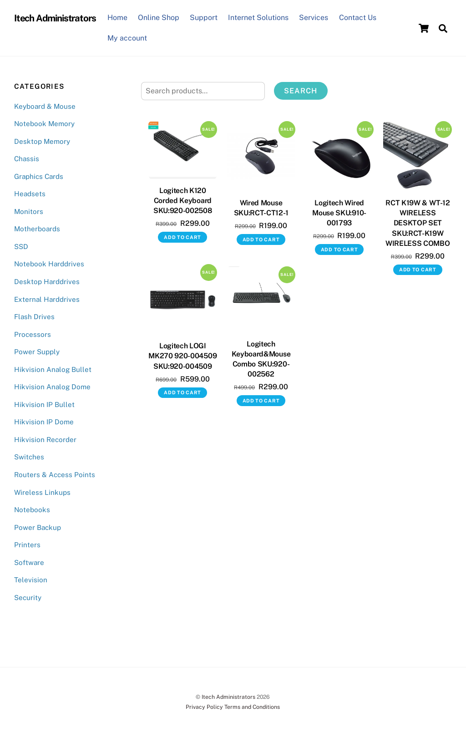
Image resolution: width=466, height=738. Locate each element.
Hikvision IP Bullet (44, 404)
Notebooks (32, 510)
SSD (21, 246)
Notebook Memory (44, 123)
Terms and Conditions (252, 706)
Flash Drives (34, 317)
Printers (27, 545)
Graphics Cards (38, 176)
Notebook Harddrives (49, 264)
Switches (29, 457)
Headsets (30, 194)
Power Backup (37, 527)
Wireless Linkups (42, 492)
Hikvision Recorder (45, 439)
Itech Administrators (228, 696)
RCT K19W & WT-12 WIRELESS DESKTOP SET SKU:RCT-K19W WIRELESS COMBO (417, 223)
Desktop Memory (42, 141)
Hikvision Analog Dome (52, 387)
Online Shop (158, 17)
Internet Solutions (258, 17)
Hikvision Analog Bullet (52, 369)
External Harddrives (47, 299)
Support (204, 17)
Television (30, 580)
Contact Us (357, 17)
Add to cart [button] (182, 237)
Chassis (26, 159)
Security (27, 597)
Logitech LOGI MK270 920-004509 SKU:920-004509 (182, 355)
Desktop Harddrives (47, 281)
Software (29, 562)
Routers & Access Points (54, 474)
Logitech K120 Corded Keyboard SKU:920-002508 (182, 200)
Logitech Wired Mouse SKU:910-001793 (339, 212)
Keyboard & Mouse (45, 106)
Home (117, 17)
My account (127, 38)
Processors (32, 334)
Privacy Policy (204, 706)
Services (313, 17)
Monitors (28, 211)
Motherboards (37, 229)
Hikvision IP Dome (44, 422)
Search (300, 91)
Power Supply (37, 352)
